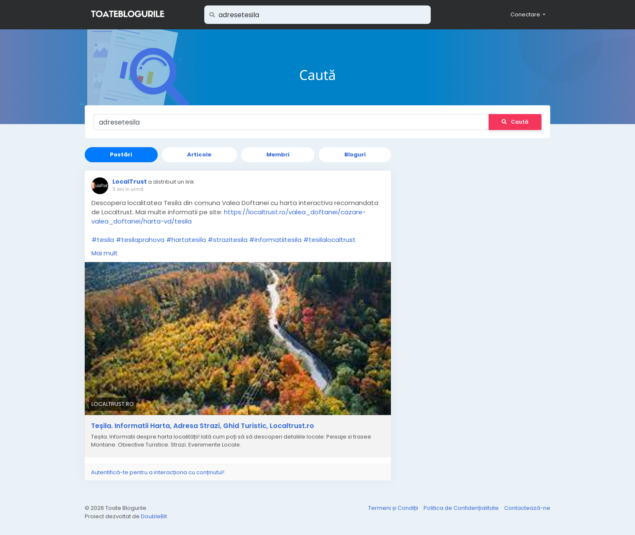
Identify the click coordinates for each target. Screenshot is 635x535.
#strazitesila (227, 239)
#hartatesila (186, 239)
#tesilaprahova (140, 239)
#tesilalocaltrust (329, 239)
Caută (515, 121)
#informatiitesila (275, 239)
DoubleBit (154, 516)
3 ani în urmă (127, 189)
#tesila (102, 239)
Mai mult (104, 253)
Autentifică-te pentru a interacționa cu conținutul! (157, 472)
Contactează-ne (527, 508)
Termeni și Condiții (393, 508)
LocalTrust (129, 181)
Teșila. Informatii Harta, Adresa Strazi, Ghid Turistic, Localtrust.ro (202, 426)
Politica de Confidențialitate (462, 508)
